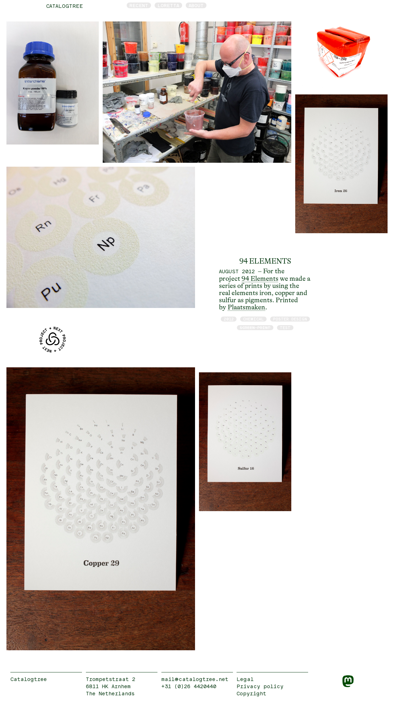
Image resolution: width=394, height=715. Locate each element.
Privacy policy (260, 686)
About (196, 5)
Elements (263, 279)
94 (245, 279)
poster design (290, 319)
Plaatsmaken (246, 307)
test (285, 327)
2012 (229, 319)
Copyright (251, 693)
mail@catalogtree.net (194, 679)
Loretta (168, 5)
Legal (245, 679)
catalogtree (64, 6)
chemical (253, 319)
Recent (139, 5)
